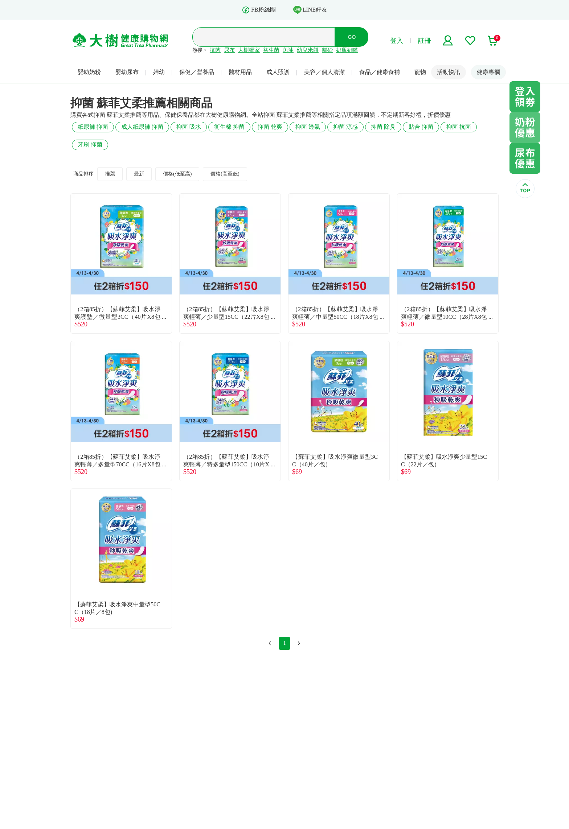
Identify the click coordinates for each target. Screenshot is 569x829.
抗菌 (215, 50)
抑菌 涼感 (345, 127)
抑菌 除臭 (383, 127)
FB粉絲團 (259, 10)
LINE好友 (310, 10)
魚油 (288, 50)
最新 (139, 174)
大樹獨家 (249, 50)
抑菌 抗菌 (458, 127)
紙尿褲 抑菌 (93, 127)
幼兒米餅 (308, 50)
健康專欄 (488, 72)
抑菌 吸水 (188, 127)
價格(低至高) (177, 174)
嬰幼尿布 (127, 72)
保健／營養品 (196, 72)
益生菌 (271, 50)
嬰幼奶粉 (89, 72)
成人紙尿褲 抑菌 (142, 127)
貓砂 (327, 50)
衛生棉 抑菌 (229, 127)
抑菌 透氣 (307, 127)
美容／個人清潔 (324, 72)
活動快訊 (448, 72)
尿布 (229, 50)
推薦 (110, 174)
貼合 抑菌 (421, 127)
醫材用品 (240, 72)
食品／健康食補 (379, 72)
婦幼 (159, 72)
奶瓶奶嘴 (347, 50)
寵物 (420, 72)
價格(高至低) (224, 174)
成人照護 (278, 72)
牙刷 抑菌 (90, 144)
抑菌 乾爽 (270, 127)
